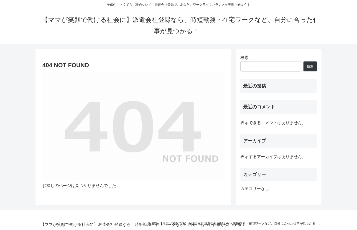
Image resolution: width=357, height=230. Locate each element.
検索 (244, 57)
